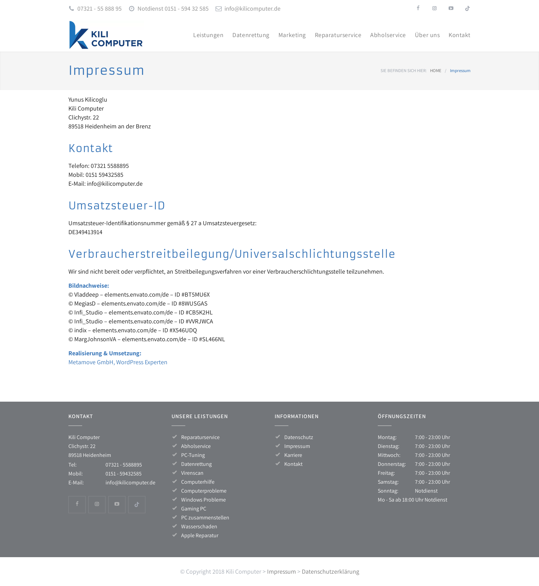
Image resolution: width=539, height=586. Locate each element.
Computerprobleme (204, 490)
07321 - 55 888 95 (99, 8)
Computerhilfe (197, 481)
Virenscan (192, 472)
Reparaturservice (200, 437)
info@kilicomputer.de (252, 8)
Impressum (297, 446)
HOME (435, 70)
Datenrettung (196, 464)
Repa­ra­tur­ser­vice (338, 35)
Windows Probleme (203, 499)
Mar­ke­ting (292, 35)
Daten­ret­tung (250, 35)
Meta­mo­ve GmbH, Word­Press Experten (117, 362)
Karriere (293, 455)
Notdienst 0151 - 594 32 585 (173, 8)
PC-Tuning (193, 455)
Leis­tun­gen (208, 35)
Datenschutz (298, 437)
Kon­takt (460, 35)
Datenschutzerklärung (330, 571)
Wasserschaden (199, 526)
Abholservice (196, 446)
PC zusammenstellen (205, 517)
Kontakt (293, 464)
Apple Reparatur (199, 535)
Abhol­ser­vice (388, 35)
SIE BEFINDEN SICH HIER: (404, 70)
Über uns (427, 35)
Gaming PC (193, 508)
